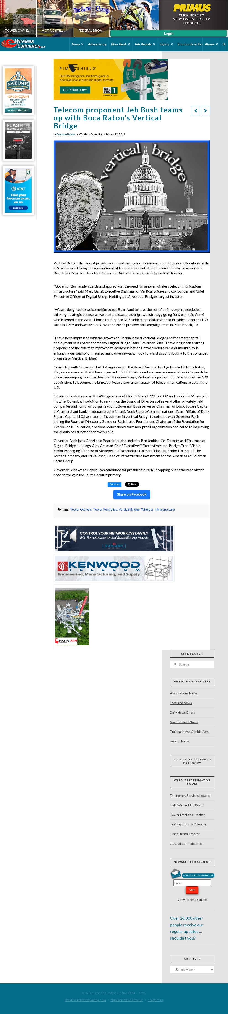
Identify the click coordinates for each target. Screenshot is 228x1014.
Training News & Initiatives (189, 731)
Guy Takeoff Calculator (186, 843)
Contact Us (155, 1000)
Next (192, 889)
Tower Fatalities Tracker (187, 815)
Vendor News (179, 741)
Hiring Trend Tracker (184, 834)
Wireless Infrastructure (158, 509)
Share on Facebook (131, 494)
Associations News (183, 693)
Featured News (65, 134)
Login (168, 33)
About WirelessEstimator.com (85, 1000)
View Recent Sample (192, 900)
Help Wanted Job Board (187, 805)
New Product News (184, 722)
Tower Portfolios (105, 509)
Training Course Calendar (188, 824)
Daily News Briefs (182, 712)
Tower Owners (81, 509)
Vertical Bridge (129, 509)
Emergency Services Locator (190, 795)
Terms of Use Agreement (126, 1000)
